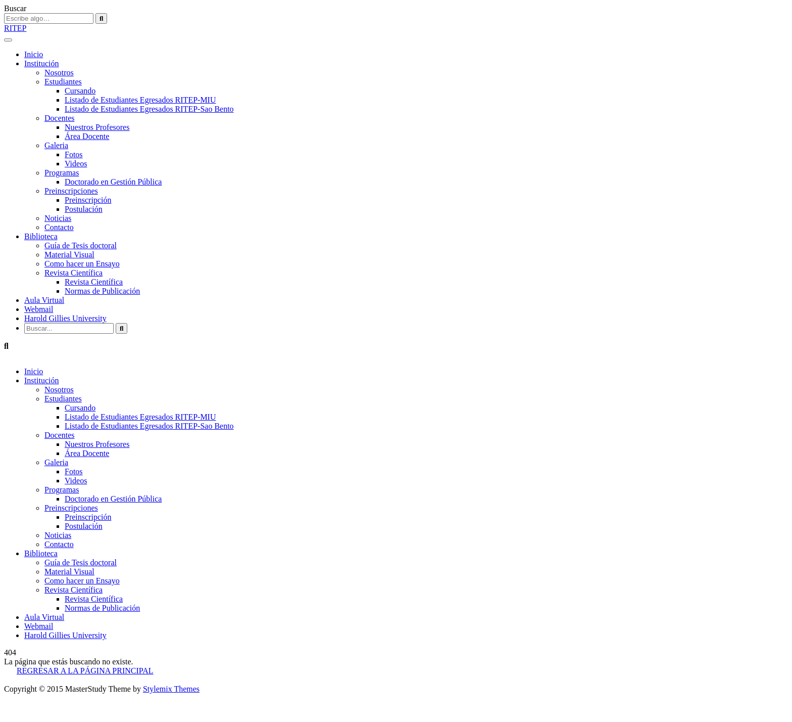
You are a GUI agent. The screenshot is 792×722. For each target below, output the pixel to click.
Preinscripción (88, 200)
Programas (61, 172)
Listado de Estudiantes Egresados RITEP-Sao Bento (149, 109)
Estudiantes (63, 81)
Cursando (80, 90)
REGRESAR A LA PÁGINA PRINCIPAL (85, 670)
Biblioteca (41, 236)
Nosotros (59, 72)
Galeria (56, 145)
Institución (41, 63)
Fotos (74, 154)
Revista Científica (73, 272)
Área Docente (87, 136)
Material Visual (69, 254)
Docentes (59, 118)
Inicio (33, 54)
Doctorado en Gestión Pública (113, 181)
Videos (76, 163)
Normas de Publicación (102, 291)
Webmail (38, 309)
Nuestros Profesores (97, 127)
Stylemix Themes (171, 689)
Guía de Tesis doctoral (80, 245)
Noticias (57, 218)
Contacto (59, 227)
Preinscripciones (71, 191)
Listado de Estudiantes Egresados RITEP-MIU (140, 100)
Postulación (84, 209)
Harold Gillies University (65, 318)
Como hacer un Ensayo (82, 263)
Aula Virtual (44, 300)
